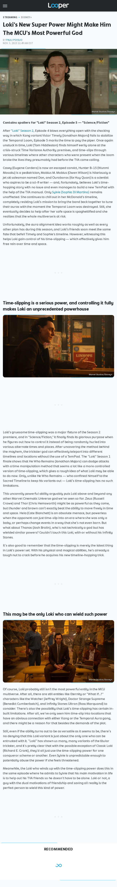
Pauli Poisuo (14, 40)
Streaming (10, 17)
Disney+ (26, 17)
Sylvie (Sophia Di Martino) (70, 192)
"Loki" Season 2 (22, 130)
